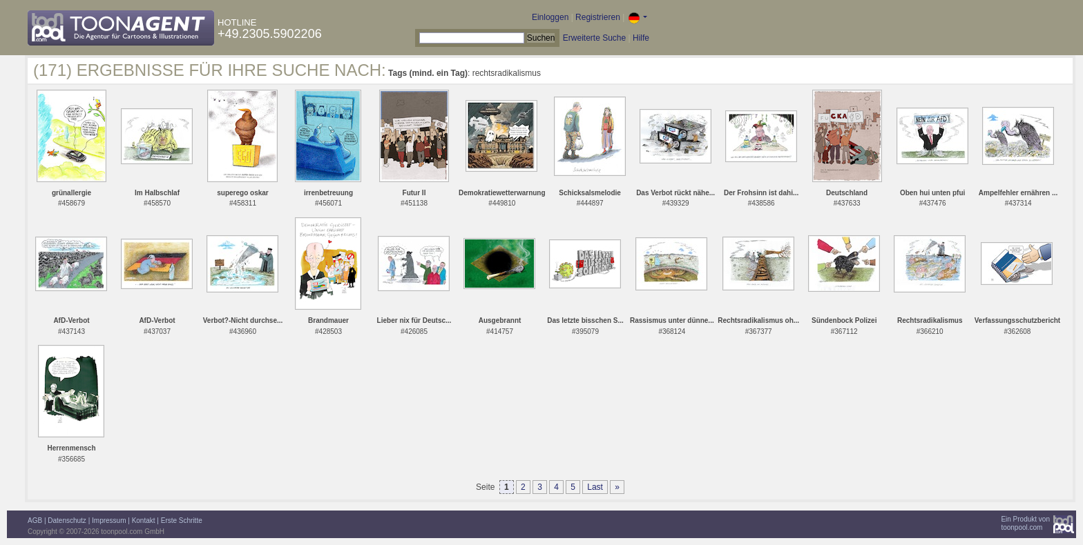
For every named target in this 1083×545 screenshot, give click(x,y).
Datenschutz (67, 520)
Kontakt (143, 520)
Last (595, 487)
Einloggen (550, 17)
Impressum (109, 520)
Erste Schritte (181, 520)
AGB (35, 520)
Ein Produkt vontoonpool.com (1025, 523)
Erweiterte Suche (594, 38)
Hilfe (641, 38)
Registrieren (597, 17)
